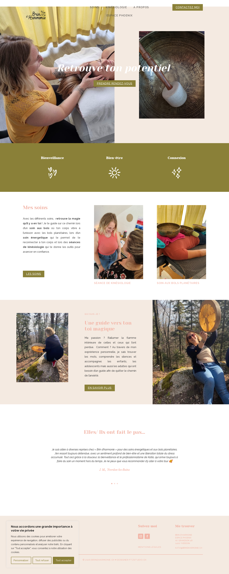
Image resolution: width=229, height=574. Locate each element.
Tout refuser (42, 560)
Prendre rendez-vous (114, 83)
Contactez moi (188, 7)
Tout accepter (63, 560)
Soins (94, 7)
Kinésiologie (116, 7)
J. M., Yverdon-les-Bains (114, 470)
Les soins (33, 273)
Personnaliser (21, 560)
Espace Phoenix (119, 15)
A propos (141, 7)
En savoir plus (100, 387)
